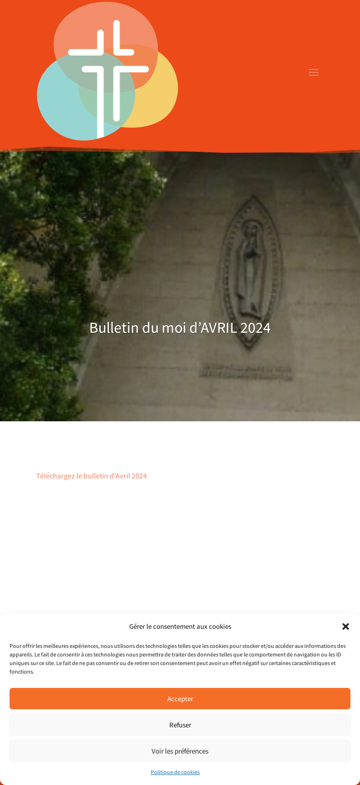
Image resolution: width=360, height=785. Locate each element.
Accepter (180, 698)
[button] (345, 626)
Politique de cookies (175, 771)
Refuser (180, 724)
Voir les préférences (180, 750)
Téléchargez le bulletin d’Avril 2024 (91, 476)
